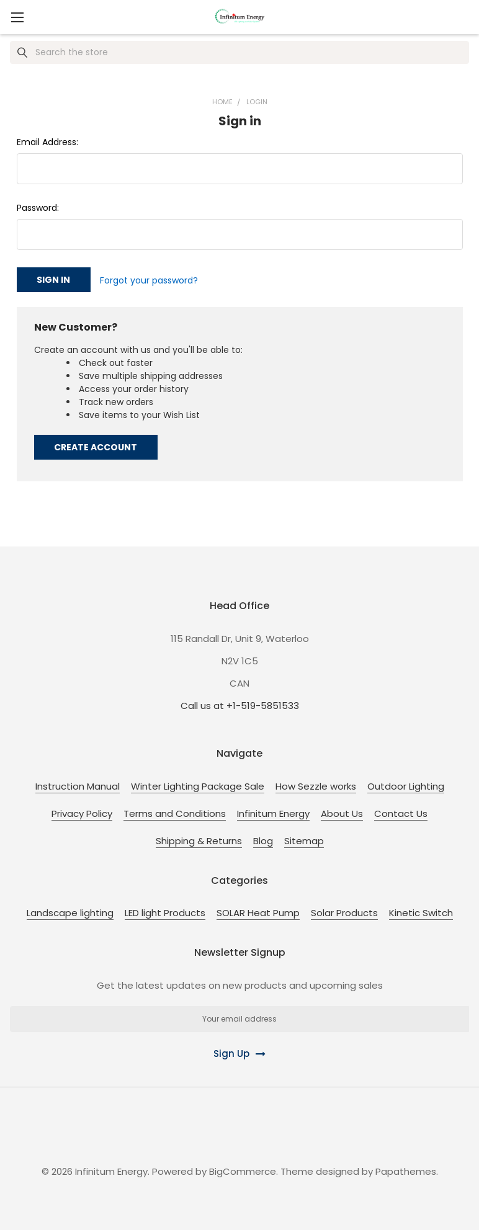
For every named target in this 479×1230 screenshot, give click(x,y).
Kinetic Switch (421, 911)
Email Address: (47, 142)
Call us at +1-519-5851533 (240, 703)
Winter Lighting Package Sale (197, 784)
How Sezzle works (315, 784)
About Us (342, 811)
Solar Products (344, 911)
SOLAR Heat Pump (258, 911)
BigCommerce (242, 1169)
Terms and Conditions (174, 811)
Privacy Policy (81, 811)
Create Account (95, 445)
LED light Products (165, 911)
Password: (38, 208)
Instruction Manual (77, 784)
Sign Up (231, 1052)
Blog (263, 838)
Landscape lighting (70, 911)
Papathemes (405, 1169)
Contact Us (401, 811)
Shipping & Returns (199, 838)
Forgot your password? (149, 280)
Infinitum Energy (273, 811)
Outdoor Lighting (405, 784)
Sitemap (304, 838)
